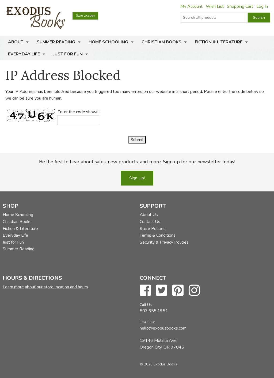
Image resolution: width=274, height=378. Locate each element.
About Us (149, 215)
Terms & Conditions (158, 235)
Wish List (215, 6)
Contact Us (150, 222)
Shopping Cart (240, 6)
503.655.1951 (154, 311)
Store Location (85, 16)
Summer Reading (56, 42)
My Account (191, 6)
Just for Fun (68, 54)
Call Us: (146, 304)
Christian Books (161, 42)
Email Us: (147, 322)
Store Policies (153, 229)
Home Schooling (108, 42)
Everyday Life (24, 54)
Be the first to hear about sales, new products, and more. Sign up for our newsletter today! (137, 161)
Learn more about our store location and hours (45, 287)
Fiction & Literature (218, 42)
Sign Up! (137, 178)
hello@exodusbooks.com (163, 328)
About (15, 42)
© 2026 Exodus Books (158, 364)
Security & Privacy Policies (164, 242)
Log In (262, 6)
